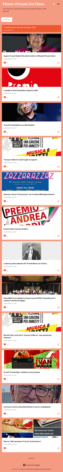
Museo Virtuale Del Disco (23, 4)
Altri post (31, 458)
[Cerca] (54, 4)
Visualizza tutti (9, 30)
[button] (58, 63)
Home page (7, 19)
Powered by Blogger (31, 465)
